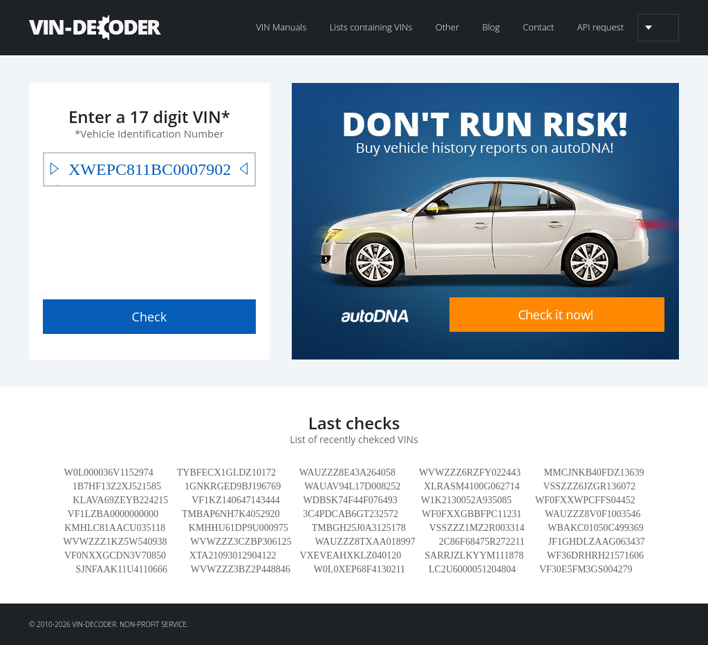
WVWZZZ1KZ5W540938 (115, 541)
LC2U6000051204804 (472, 569)
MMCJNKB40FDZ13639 (594, 472)
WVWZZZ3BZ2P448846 (240, 569)
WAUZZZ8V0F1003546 (592, 514)
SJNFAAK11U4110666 (121, 569)
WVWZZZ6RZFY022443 (470, 472)
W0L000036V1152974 (108, 472)
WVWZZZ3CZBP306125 (240, 541)
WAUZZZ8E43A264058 (347, 472)
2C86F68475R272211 (482, 541)
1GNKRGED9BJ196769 (233, 486)
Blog (490, 27)
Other (447, 27)
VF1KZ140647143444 (236, 500)
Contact (538, 27)
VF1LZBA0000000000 (113, 514)
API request (600, 27)
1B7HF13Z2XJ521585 (117, 486)
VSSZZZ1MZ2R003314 (477, 528)
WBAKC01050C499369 (595, 528)
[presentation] (148, 240)
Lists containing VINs (371, 27)
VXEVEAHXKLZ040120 (350, 555)
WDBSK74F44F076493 (351, 500)
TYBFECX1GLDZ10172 (226, 472)
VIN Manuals (281, 27)
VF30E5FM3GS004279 (586, 569)
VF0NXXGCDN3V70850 (115, 555)
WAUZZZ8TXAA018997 (365, 541)
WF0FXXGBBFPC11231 (471, 514)
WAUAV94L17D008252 (352, 486)
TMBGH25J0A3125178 (359, 528)
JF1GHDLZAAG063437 (596, 541)
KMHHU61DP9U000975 (238, 528)
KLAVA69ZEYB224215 (120, 500)
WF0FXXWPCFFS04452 (585, 500)
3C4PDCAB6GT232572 (350, 514)
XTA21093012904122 (233, 555)
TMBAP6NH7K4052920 (231, 514)
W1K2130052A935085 (466, 500)
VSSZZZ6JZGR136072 (589, 486)
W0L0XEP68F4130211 (359, 569)
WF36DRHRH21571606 (595, 555)
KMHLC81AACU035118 (114, 528)
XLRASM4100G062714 (471, 486)
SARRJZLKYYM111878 (474, 555)
